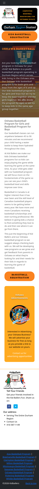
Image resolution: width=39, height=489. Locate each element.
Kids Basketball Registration (19, 36)
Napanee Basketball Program (18, 469)
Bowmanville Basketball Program (19, 457)
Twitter (15, 406)
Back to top (31, 483)
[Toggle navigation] (4, 3)
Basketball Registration (19, 276)
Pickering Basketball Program (19, 475)
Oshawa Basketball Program (18, 472)
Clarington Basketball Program (19, 460)
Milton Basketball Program (20, 463)
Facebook (9, 406)
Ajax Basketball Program (19, 453)
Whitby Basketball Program (19, 478)
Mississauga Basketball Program (18, 466)
